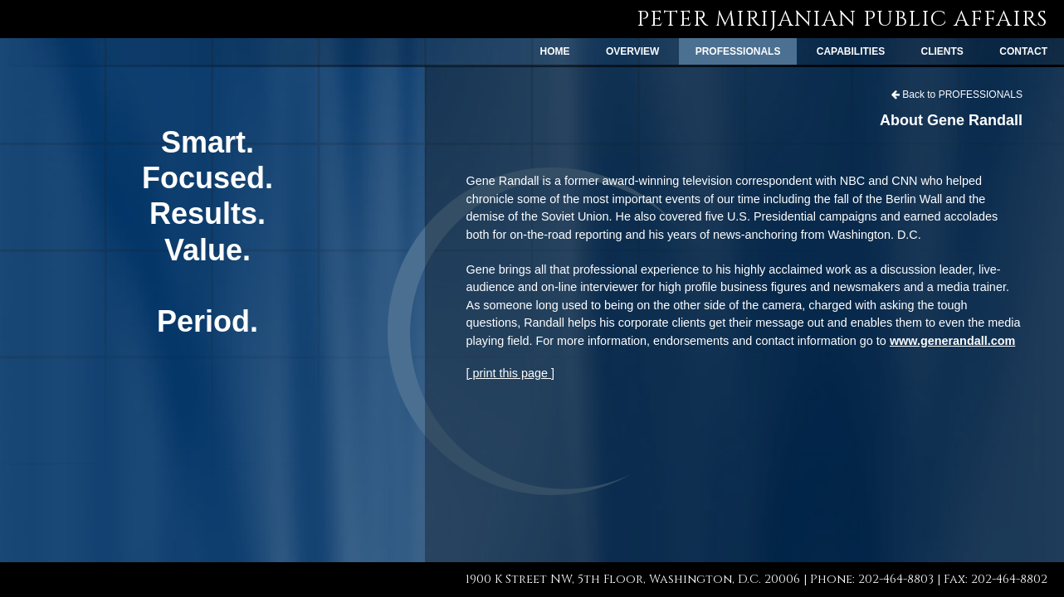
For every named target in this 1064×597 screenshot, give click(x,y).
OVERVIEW (632, 51)
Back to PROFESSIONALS (957, 94)
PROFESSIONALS (738, 51)
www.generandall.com (952, 340)
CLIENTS (942, 51)
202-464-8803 (896, 579)
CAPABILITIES (851, 51)
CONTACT (1023, 51)
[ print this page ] (510, 373)
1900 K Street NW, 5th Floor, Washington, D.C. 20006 (633, 579)
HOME (555, 51)
